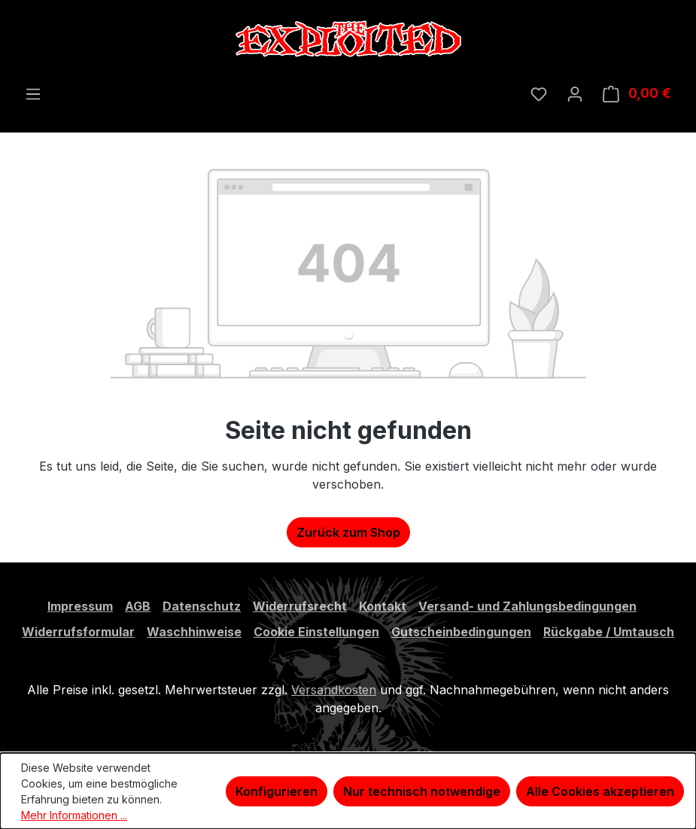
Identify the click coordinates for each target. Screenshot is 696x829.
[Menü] (33, 93)
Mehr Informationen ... (74, 815)
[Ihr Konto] (575, 93)
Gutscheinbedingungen (461, 631)
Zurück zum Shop (348, 532)
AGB (137, 606)
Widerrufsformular (78, 631)
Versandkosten (333, 689)
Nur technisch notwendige (421, 791)
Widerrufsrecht (300, 606)
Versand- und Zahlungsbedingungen (527, 606)
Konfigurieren (277, 791)
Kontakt (382, 606)
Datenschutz (202, 606)
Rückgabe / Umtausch (608, 631)
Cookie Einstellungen (316, 631)
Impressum (80, 606)
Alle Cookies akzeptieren (600, 791)
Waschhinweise (194, 631)
